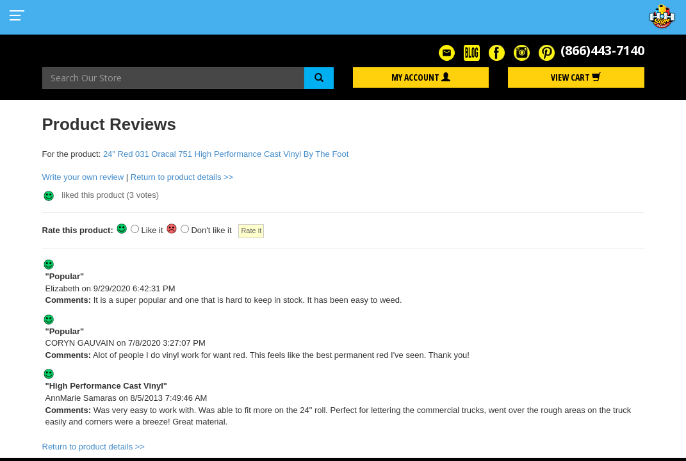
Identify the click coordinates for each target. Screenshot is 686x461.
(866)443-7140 (602, 50)
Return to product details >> (182, 177)
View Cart (576, 77)
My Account (420, 77)
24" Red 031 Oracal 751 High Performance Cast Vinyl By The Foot (226, 154)
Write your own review (83, 177)
